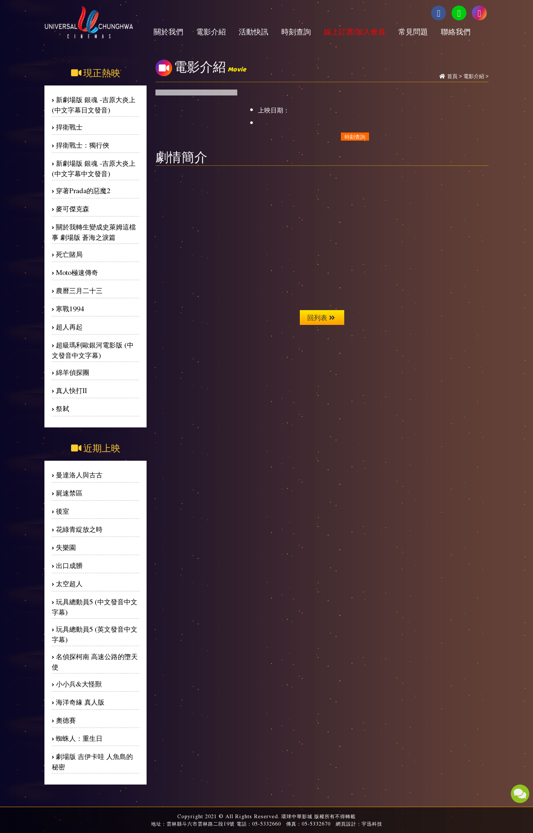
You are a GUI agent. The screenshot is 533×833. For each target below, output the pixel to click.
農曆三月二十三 (79, 290)
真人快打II (71, 390)
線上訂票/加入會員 (354, 31)
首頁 (452, 76)
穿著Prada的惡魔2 (83, 190)
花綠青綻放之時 (79, 529)
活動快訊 (253, 31)
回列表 (321, 317)
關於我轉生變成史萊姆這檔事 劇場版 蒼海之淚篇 (94, 231)
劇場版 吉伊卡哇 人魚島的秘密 (92, 761)
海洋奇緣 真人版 (80, 701)
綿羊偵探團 (72, 372)
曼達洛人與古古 (79, 474)
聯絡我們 (455, 31)
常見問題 (413, 31)
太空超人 (69, 583)
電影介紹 (211, 31)
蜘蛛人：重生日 (79, 738)
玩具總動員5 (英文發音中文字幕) (94, 634)
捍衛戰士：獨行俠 (82, 145)
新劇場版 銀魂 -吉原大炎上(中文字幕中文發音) (93, 168)
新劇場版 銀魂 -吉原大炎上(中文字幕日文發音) (93, 104)
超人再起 (69, 326)
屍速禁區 (69, 492)
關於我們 (168, 31)
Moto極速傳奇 (77, 272)
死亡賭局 (69, 254)
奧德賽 (66, 720)
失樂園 (66, 547)
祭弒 (62, 408)
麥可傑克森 (72, 208)
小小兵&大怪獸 (79, 683)
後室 (62, 510)
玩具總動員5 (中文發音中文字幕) (94, 606)
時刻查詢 (296, 31)
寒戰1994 (70, 308)
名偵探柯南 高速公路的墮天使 (95, 661)
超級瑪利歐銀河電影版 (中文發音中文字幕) (93, 349)
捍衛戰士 (69, 126)
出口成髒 (69, 565)
